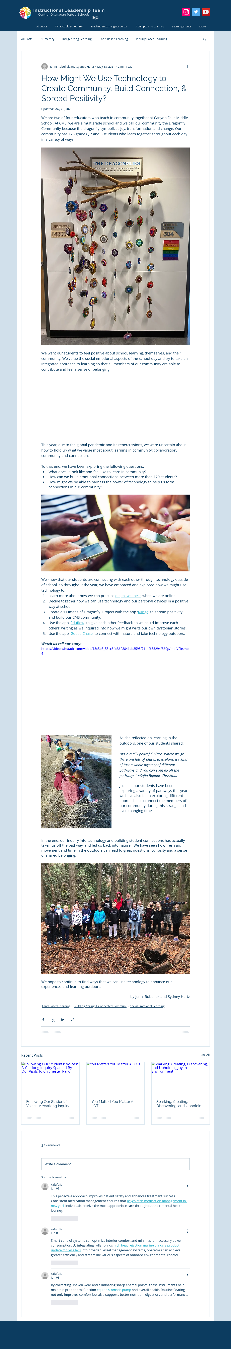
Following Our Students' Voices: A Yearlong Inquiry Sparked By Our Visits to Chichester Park (47, 1103)
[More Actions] (187, 1186)
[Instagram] (186, 12)
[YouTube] (206, 12)
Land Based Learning (114, 39)
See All (205, 1055)
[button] (205, 39)
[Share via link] (73, 1020)
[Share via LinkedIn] (63, 1020)
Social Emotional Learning (147, 1006)
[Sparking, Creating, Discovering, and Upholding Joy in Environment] (181, 1078)
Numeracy (47, 39)
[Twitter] (196, 12)
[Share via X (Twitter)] (53, 1020)
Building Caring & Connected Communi (100, 1006)
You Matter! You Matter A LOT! (112, 1103)
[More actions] (187, 66)
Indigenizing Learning (77, 39)
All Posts (26, 39)
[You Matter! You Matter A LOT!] (116, 1078)
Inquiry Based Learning (151, 39)
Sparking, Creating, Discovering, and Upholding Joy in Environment (180, 1103)
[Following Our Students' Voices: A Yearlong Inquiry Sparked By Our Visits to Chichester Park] (50, 1078)
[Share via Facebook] (43, 1020)
